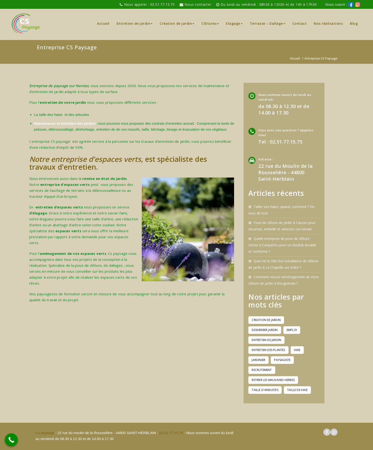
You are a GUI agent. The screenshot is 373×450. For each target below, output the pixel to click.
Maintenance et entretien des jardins (65, 123)
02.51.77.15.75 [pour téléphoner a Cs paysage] (171, 433)
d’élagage (38, 213)
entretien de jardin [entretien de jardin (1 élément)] (266, 340)
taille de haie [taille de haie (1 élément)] (297, 390)
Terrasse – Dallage (267, 23)
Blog (354, 23)
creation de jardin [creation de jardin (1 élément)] (266, 320)
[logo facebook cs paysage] (350, 4)
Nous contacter (198, 4)
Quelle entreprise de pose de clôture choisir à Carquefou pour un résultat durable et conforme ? (282, 245)
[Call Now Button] (11, 439)
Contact (299, 23)
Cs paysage (45, 433)
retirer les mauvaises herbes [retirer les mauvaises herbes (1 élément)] (273, 380)
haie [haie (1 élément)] (297, 350)
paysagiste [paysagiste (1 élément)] (282, 360)
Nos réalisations (328, 23)
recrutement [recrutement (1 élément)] (262, 370)
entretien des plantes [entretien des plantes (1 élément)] (268, 350)
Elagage (234, 23)
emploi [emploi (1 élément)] (292, 330)
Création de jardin (177, 23)
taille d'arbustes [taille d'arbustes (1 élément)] (265, 390)
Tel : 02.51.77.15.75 (280, 141)
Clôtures (210, 23)
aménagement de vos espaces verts (73, 253)
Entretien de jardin (135, 23)
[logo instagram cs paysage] (334, 432)
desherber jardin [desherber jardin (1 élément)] (265, 330)
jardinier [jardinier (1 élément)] (258, 360)
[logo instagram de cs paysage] (357, 4)
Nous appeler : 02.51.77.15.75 (149, 4)
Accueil (103, 23)
